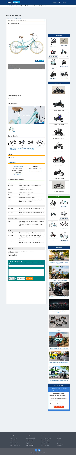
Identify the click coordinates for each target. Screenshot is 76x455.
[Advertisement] (38, 11)
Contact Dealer (17, 174)
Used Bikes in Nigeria (45, 440)
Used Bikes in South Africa (46, 438)
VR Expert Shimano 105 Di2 (22, 147)
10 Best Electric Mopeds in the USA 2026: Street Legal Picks (59, 323)
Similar (13, 20)
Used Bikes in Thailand (30, 445)
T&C (58, 443)
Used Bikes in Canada (14, 442)
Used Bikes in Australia (14, 443)
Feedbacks (59, 445)
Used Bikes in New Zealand (15, 445)
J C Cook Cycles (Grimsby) (17, 166)
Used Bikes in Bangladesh (30, 438)
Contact (58, 442)
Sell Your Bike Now (58, 407)
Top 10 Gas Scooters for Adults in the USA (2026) (59, 289)
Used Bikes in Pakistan (30, 440)
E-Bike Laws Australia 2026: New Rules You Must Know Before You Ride (59, 357)
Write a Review (41, 68)
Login (65, 2)
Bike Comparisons (42, 6)
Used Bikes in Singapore (46, 442)
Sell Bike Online (11, 6)
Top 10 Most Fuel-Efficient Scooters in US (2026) (59, 373)
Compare (40, 65)
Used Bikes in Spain (45, 443)
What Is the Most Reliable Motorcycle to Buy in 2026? (59, 306)
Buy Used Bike (19, 6)
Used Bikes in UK (13, 440)
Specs (17, 20)
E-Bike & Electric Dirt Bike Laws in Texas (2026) (59, 340)
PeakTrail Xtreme (40, 147)
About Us (59, 438)
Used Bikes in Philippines (30, 443)
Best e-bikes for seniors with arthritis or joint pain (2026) (59, 257)
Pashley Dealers (12, 162)
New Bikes (27, 6)
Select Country (56, 2)
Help (58, 440)
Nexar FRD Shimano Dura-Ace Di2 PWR (30, 148)
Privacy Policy (62, 443)
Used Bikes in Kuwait (45, 445)
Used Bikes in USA (13, 438)
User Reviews (23, 20)
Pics (9, 20)
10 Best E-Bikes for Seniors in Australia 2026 (59, 273)
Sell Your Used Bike (58, 385)
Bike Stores (34, 6)
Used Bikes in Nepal (29, 442)
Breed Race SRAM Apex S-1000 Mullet (13, 148)
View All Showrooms (35, 171)
